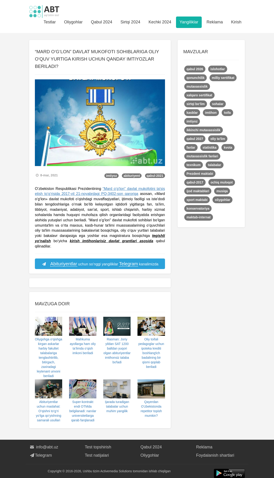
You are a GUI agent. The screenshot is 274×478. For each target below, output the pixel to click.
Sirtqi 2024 (130, 22)
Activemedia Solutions (116, 471)
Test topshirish (98, 447)
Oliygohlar (73, 22)
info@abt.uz (43, 447)
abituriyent (131, 176)
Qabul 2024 (101, 22)
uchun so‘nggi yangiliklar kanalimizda (99, 264)
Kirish (236, 22)
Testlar (50, 22)
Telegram (40, 455)
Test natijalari (97, 455)
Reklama (215, 22)
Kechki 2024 (159, 22)
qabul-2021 (155, 176)
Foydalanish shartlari (215, 455)
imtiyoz (111, 176)
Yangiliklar (188, 22)
